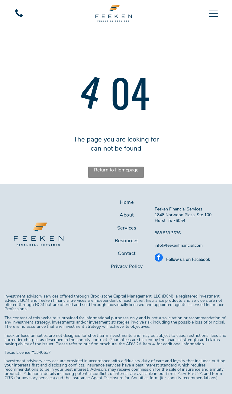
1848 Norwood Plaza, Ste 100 (184, 215)
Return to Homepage (116, 170)
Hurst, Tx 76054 (170, 220)
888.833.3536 (168, 233)
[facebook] (159, 258)
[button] (213, 13)
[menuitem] (127, 202)
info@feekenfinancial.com (179, 245)
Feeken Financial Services (178, 209)
